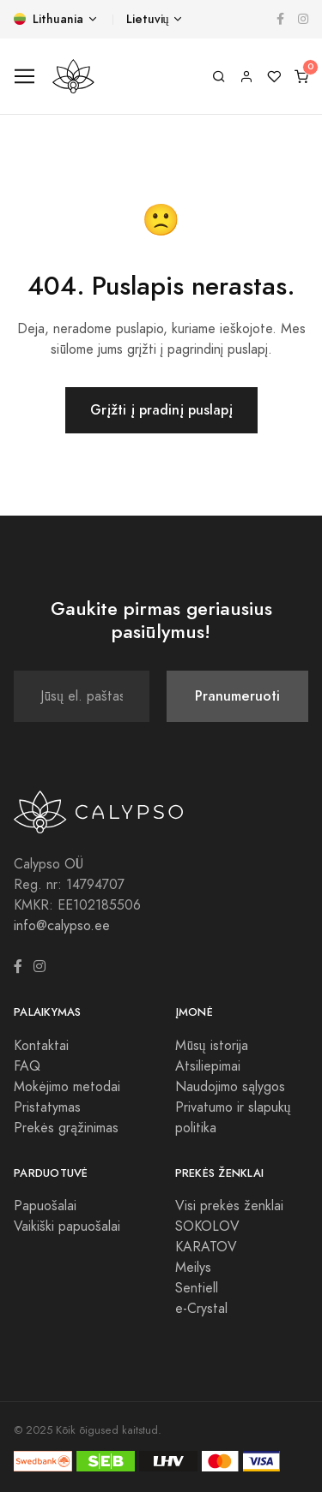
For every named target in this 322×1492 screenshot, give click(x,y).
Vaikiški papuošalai (67, 1226)
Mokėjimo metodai (67, 1086)
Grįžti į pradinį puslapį (161, 410)
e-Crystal (201, 1308)
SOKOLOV (207, 1226)
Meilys (193, 1267)
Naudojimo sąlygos (230, 1086)
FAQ (27, 1066)
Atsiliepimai (207, 1066)
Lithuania (48, 19)
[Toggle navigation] (24, 77)
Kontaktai (41, 1045)
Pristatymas (47, 1107)
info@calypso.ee (62, 925)
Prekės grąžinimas (66, 1128)
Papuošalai (45, 1206)
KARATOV (206, 1247)
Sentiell (196, 1288)
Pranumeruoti (237, 696)
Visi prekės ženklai (229, 1206)
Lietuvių (147, 19)
